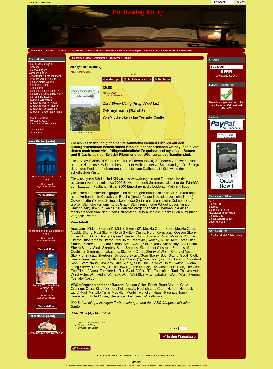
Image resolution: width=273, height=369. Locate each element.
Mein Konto (36, 50)
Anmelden (46, 2)
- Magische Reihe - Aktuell (43, 102)
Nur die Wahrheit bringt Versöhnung (46, 285)
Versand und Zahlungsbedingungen (123, 50)
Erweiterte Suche (226, 75)
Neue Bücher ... (37, 129)
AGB (211, 200)
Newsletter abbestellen (222, 212)
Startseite (33, 2)
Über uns (49, 50)
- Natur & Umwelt (38, 117)
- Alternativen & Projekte (42, 78)
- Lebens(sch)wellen (40, 99)
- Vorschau (35, 67)
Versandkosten (49, 186)
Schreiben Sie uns (94, 50)
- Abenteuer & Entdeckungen (45, 75)
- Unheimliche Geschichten (44, 123)
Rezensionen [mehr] (42, 316)
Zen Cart (203, 366)
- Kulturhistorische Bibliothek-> (46, 93)
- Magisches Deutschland (43, 108)
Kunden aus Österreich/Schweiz (176, 50)
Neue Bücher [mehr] (42, 141)
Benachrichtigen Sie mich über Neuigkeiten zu (226, 104)
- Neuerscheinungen (95, 58)
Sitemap (213, 206)
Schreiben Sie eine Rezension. (46, 332)
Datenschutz (63, 50)
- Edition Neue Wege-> (42, 81)
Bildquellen (141, 366)
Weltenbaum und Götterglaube (46, 229)
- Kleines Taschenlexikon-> (44, 90)
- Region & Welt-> (39, 120)
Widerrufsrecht (151, 50)
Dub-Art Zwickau (126, 366)
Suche (214, 60)
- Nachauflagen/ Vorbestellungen (38, 71)
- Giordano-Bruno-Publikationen (39, 86)
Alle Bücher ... (37, 132)
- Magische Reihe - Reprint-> (45, 105)
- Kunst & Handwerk (40, 96)
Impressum (77, 50)
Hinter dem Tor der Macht (46, 175)
